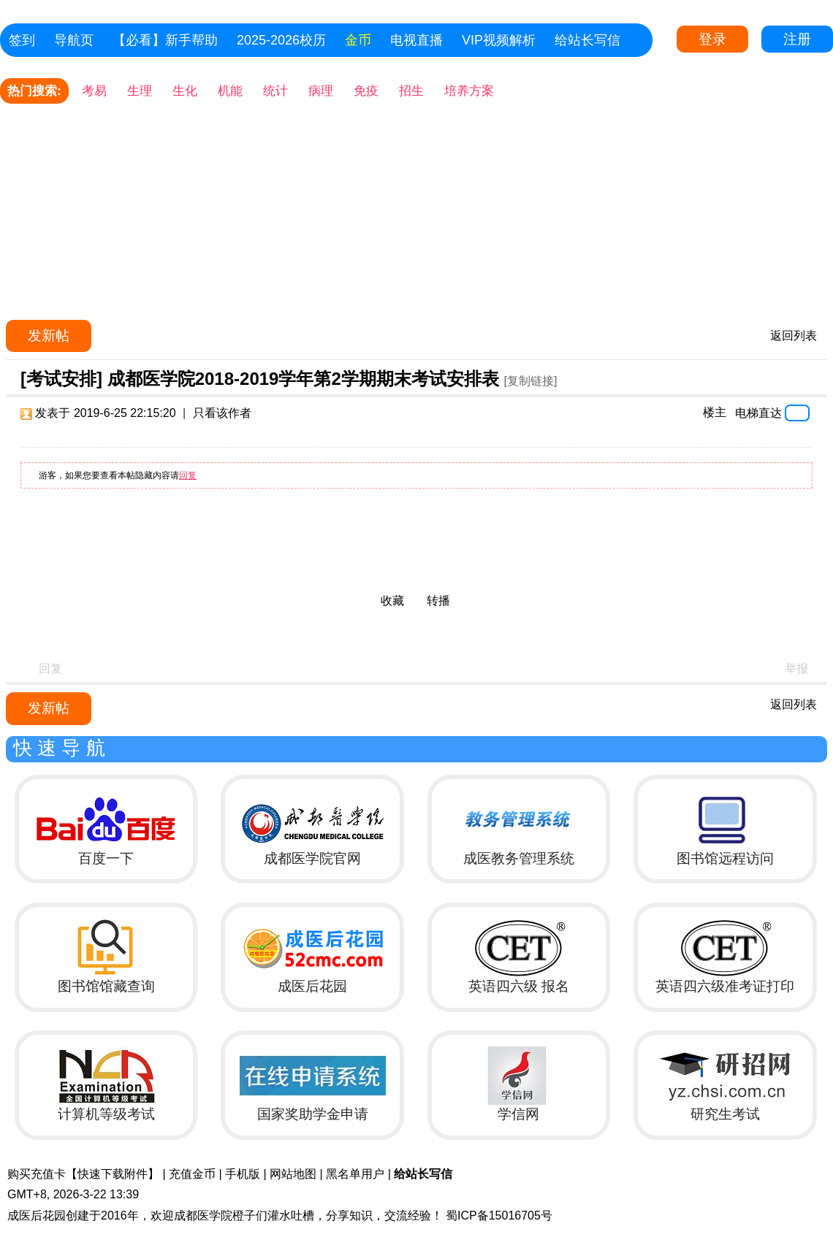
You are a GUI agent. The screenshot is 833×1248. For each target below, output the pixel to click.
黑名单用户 (355, 1174)
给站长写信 (587, 40)
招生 (411, 91)
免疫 (366, 91)
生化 (184, 91)
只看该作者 (222, 413)
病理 (320, 91)
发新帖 (48, 335)
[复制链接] (530, 381)
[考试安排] (61, 378)
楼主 (714, 412)
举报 (796, 668)
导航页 (74, 40)
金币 (358, 40)
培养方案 (469, 91)
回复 (188, 475)
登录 (712, 39)
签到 (22, 40)
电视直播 (416, 40)
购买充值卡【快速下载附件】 (83, 1174)
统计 (275, 91)
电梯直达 (758, 412)
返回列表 (793, 335)
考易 (94, 91)
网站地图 (293, 1174)
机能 (230, 91)
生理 (139, 91)
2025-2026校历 (281, 40)
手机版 (242, 1174)
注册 (797, 39)
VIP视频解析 (499, 40)
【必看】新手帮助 (165, 40)
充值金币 (192, 1174)
